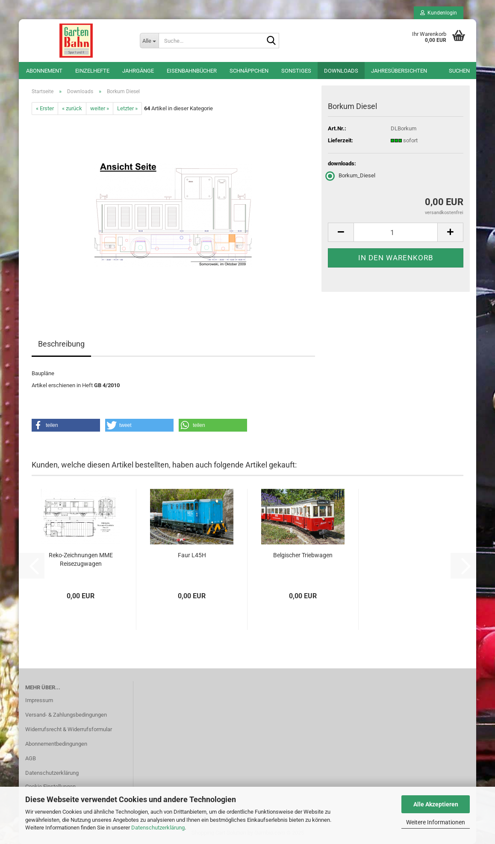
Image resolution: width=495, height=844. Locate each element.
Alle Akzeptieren (435, 804)
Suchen (459, 71)
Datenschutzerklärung (158, 827)
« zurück (72, 108)
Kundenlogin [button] (438, 13)
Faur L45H (192, 555)
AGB (30, 758)
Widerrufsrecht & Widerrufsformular (68, 729)
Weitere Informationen (435, 822)
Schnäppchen (249, 71)
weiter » (99, 108)
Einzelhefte (92, 71)
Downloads (341, 71)
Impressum (39, 700)
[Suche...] (149, 40)
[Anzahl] (396, 232)
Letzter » (127, 108)
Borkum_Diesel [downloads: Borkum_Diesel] (351, 175)
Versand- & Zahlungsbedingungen (66, 715)
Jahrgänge (138, 71)
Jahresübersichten (399, 71)
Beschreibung (61, 343)
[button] (341, 232)
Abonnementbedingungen (56, 744)
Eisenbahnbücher (192, 71)
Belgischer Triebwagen (303, 555)
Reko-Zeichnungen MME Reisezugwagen (81, 559)
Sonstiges (296, 71)
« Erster (45, 108)
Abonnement (44, 71)
